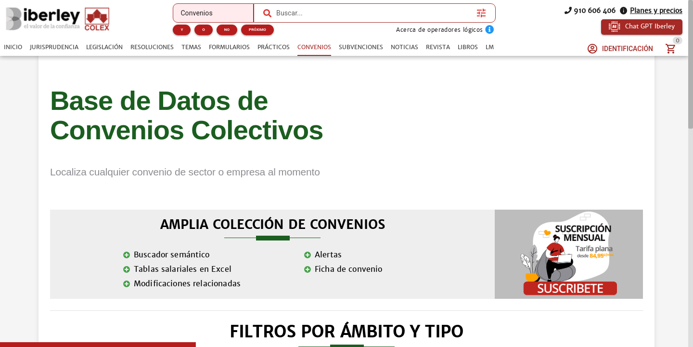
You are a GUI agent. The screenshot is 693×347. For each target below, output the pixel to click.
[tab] (13, 47)
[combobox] (374, 13)
